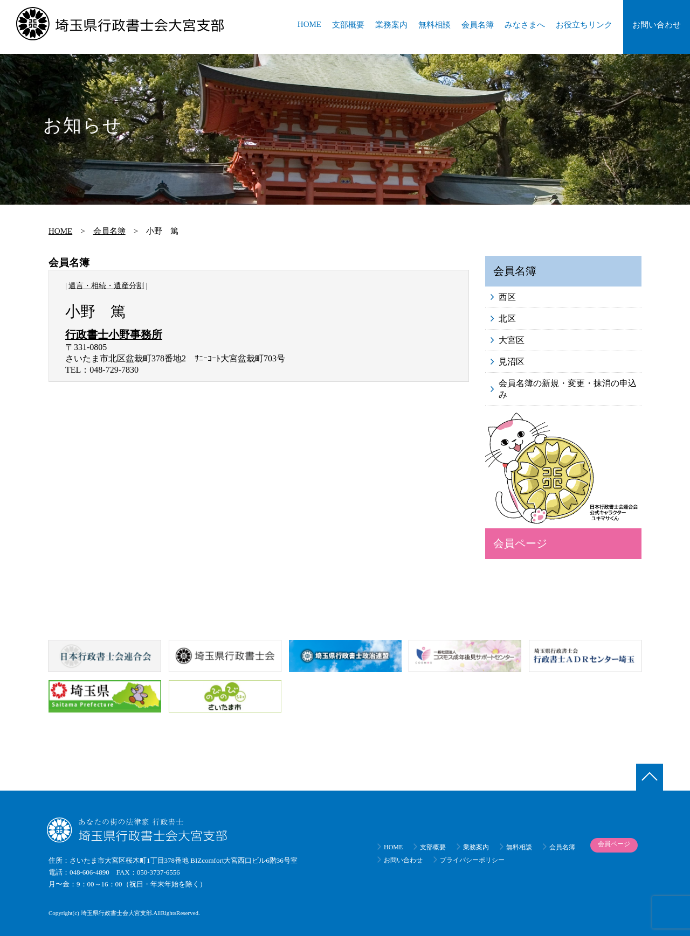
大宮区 (512, 340)
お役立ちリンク (584, 24)
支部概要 (348, 24)
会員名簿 (477, 24)
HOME (309, 24)
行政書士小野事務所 (113, 334)
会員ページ (520, 543)
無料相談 (434, 24)
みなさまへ (525, 24)
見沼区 (512, 361)
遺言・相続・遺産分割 (106, 286)
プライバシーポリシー (472, 860)
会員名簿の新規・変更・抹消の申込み (568, 389)
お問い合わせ (656, 24)
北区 (507, 318)
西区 (507, 297)
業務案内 (391, 24)
